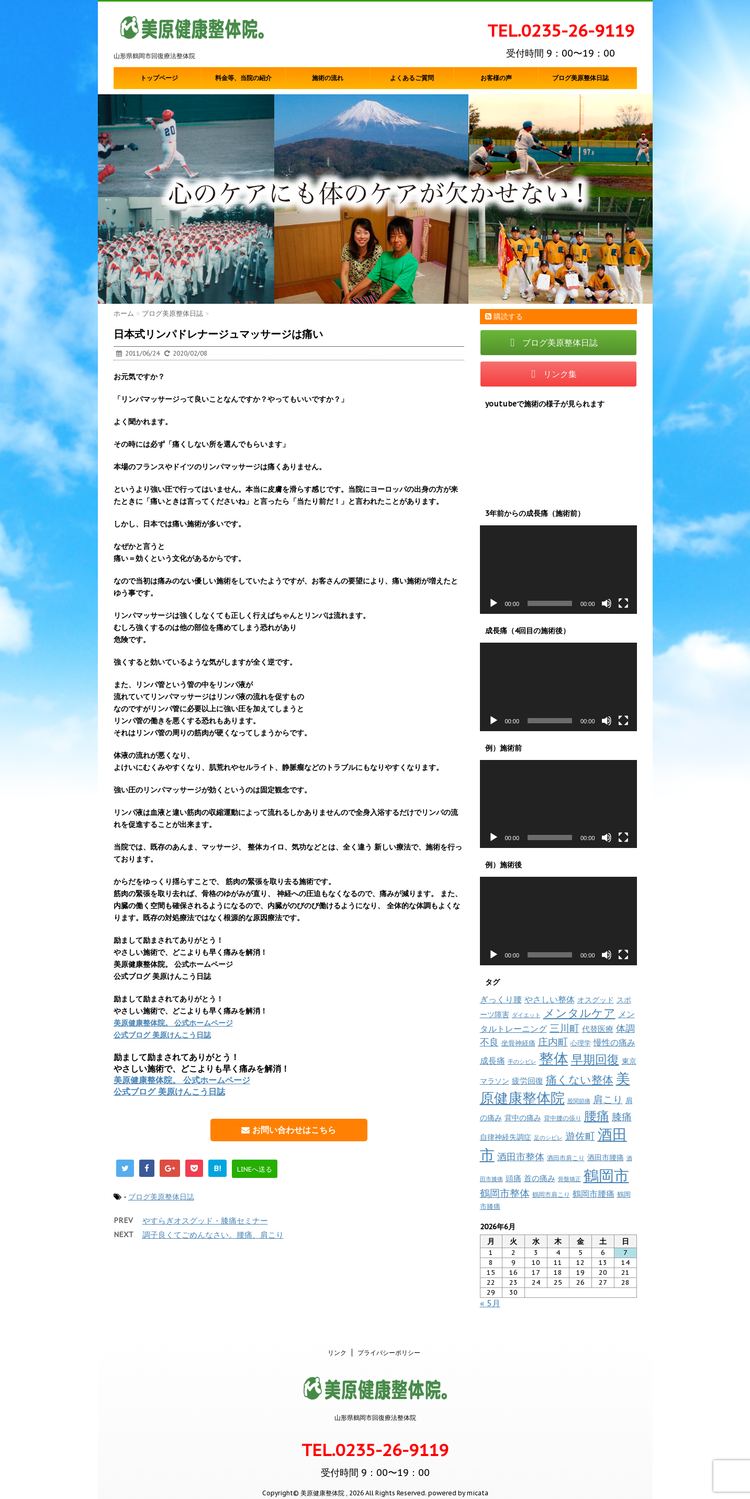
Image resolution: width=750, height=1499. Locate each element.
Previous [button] (108, 199)
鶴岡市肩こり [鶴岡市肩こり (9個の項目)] (551, 1194)
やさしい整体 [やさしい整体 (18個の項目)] (549, 999)
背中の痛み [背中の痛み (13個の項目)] (523, 1117)
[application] (558, 569)
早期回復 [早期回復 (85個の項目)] (595, 1059)
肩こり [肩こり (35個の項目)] (608, 1099)
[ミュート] (606, 603)
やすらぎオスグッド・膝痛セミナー (205, 1221)
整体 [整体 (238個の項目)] (553, 1058)
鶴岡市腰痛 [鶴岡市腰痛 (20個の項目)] (593, 1193)
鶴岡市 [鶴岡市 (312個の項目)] (606, 1175)
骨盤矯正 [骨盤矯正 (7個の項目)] (569, 1179)
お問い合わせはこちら (288, 1130)
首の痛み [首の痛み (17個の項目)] (539, 1178)
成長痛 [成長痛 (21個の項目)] (492, 1060)
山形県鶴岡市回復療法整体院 (375, 1406)
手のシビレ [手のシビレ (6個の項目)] (522, 1061)
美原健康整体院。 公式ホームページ (173, 1023)
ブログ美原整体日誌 (580, 78)
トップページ (159, 78)
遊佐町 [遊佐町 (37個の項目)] (580, 1136)
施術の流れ (327, 78)
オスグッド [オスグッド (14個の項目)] (595, 1000)
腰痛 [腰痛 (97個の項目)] (596, 1116)
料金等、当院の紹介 (243, 78)
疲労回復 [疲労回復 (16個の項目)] (527, 1081)
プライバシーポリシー (388, 1342)
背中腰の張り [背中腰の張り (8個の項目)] (562, 1118)
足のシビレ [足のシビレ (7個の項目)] (548, 1137)
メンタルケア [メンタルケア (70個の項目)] (579, 1013)
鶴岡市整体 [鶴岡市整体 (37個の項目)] (505, 1193)
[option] (375, 199)
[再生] (493, 603)
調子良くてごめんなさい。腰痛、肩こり (213, 1235)
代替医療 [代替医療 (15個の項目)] (597, 1029)
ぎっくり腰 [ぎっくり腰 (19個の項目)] (501, 999)
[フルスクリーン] (623, 603)
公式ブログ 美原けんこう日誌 (162, 1035)
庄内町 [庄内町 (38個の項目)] (553, 1041)
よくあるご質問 (412, 78)
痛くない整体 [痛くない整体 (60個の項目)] (579, 1079)
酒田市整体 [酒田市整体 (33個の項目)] (520, 1156)
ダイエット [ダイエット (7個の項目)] (526, 1015)
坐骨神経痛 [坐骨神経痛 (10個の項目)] (518, 1043)
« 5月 (490, 1303)
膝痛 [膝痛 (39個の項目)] (622, 1116)
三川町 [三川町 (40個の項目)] (564, 1027)
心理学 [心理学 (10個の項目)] (580, 1043)
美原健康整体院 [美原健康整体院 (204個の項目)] (555, 1088)
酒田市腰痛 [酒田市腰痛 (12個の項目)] (605, 1157)
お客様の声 (496, 78)
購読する (504, 316)
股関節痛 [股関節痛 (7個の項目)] (578, 1101)
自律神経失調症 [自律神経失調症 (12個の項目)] (505, 1137)
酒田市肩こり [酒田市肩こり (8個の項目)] (566, 1158)
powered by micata (457, 1482)
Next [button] (642, 199)
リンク (337, 1342)
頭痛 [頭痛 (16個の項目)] (513, 1178)
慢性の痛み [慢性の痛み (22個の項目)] (614, 1042)
